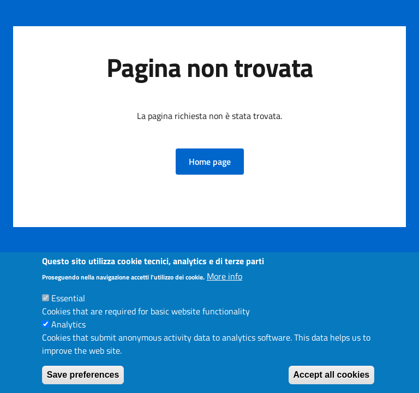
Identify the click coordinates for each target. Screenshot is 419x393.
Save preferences (83, 374)
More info (224, 276)
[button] (210, 161)
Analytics (68, 324)
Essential (68, 298)
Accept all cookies (332, 374)
